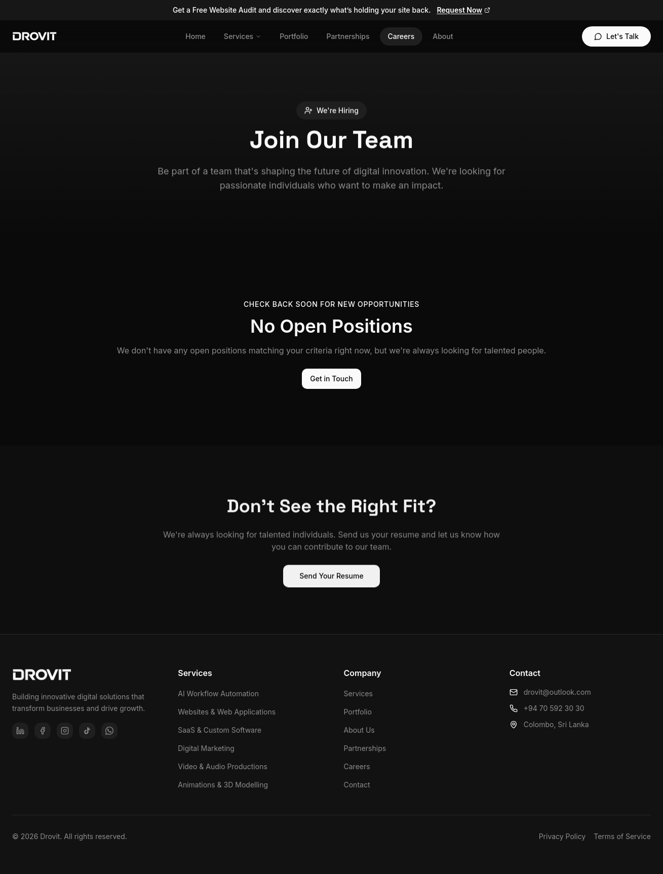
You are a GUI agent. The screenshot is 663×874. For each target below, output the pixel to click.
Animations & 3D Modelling (223, 784)
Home (195, 36)
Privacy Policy (562, 836)
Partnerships (347, 36)
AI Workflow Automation (218, 693)
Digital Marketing (206, 748)
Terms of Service (622, 836)
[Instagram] (65, 731)
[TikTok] (87, 731)
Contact (357, 784)
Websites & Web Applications (227, 711)
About (443, 36)
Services (242, 36)
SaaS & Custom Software (219, 730)
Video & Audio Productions (222, 766)
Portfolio (294, 36)
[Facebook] (42, 731)
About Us (359, 730)
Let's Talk (616, 36)
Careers (401, 36)
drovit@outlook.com (550, 692)
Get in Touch (331, 378)
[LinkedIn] (20, 731)
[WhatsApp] (109, 731)
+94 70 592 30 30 (547, 708)
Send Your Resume (331, 580)
